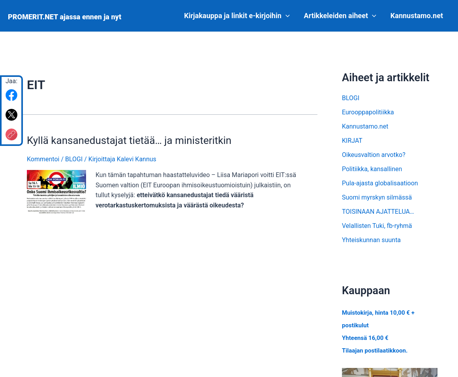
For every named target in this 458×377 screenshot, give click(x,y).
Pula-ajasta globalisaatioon (380, 183)
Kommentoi (43, 159)
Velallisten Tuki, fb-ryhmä (377, 226)
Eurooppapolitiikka (368, 112)
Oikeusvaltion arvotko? (373, 155)
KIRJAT (352, 140)
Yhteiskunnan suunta (371, 240)
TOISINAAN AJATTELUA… (378, 211)
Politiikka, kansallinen (372, 169)
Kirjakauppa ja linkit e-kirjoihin (236, 16)
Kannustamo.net (416, 15)
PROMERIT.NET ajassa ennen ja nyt (64, 17)
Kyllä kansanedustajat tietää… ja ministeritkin (129, 140)
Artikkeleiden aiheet (340, 16)
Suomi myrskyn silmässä (377, 197)
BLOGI (74, 159)
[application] (286, 16)
